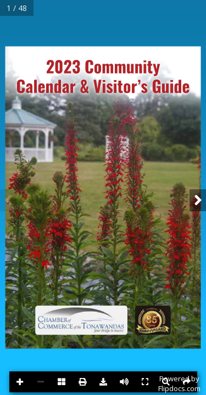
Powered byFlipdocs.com (179, 383)
